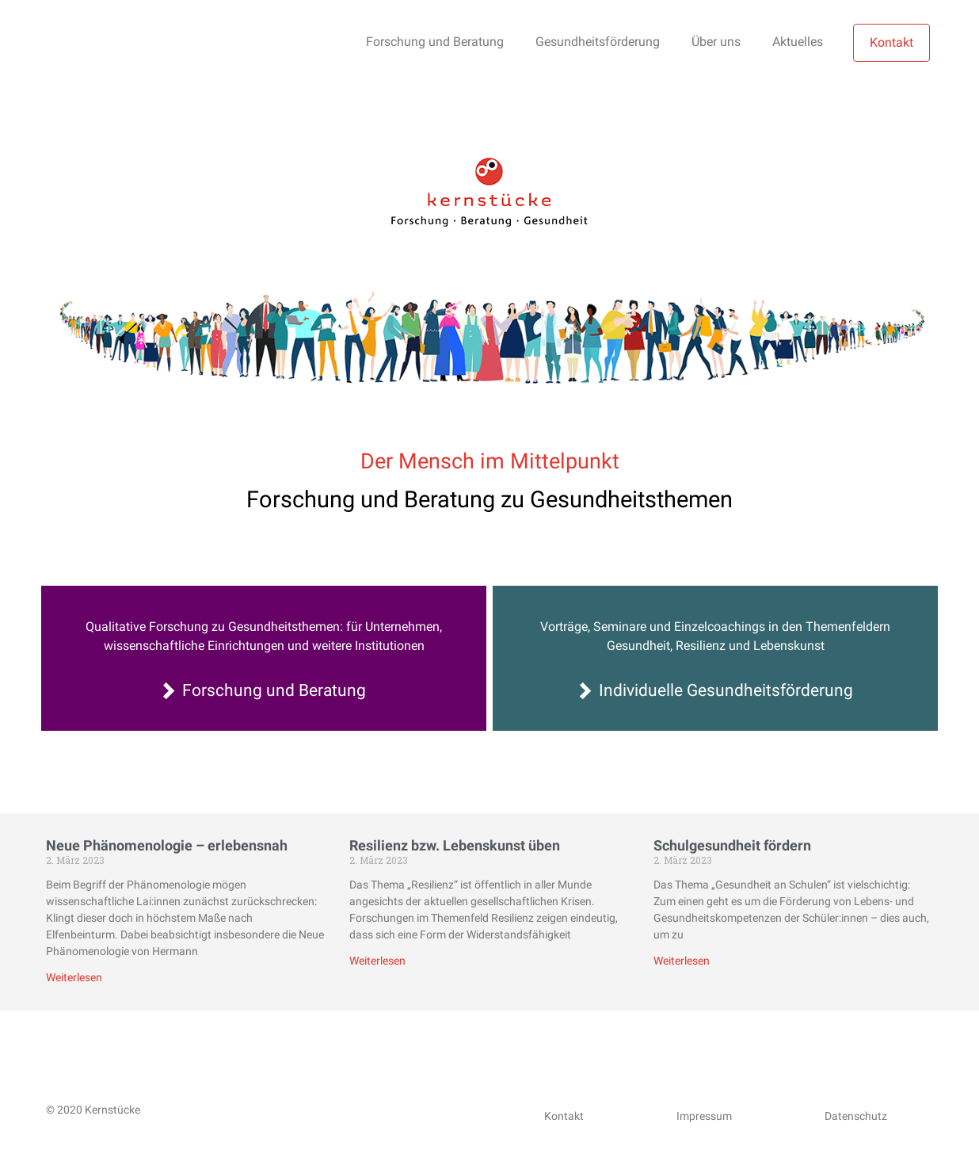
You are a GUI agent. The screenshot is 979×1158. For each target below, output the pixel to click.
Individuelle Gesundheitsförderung (726, 690)
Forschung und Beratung (435, 41)
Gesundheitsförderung (597, 41)
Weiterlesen (74, 977)
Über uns (716, 41)
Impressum (704, 1116)
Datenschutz (856, 1116)
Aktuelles (797, 41)
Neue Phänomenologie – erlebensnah (167, 845)
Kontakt (891, 42)
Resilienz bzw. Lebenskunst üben (454, 845)
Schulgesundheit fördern (732, 845)
